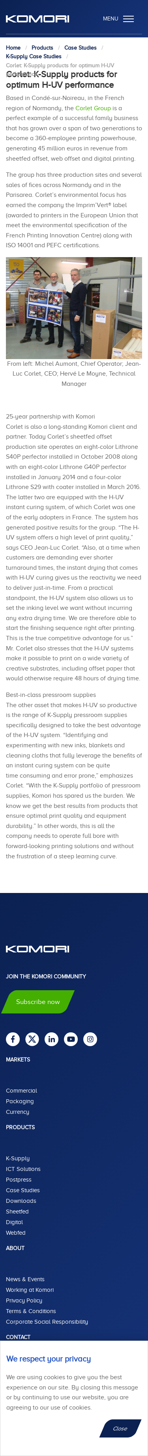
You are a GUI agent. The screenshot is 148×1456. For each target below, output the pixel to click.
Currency (17, 1112)
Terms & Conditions (31, 1311)
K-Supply (18, 1158)
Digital (14, 1222)
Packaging (20, 1101)
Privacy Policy (24, 1300)
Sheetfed (17, 1211)
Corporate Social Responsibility (47, 1322)
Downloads (21, 1201)
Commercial (21, 1090)
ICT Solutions (23, 1169)
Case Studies (23, 1190)
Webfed (16, 1233)
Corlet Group (93, 108)
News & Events (25, 1279)
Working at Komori (30, 1290)
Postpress (19, 1179)
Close (120, 1428)
